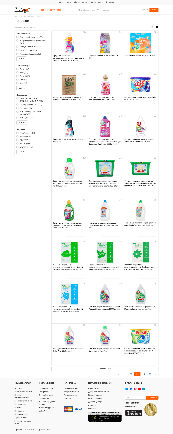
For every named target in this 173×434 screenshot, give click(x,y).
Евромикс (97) (26, 108)
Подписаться (152, 398)
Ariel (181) (24, 73)
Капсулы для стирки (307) (31, 47)
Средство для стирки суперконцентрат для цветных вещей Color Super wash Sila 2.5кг (68, 58)
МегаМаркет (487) (27, 133)
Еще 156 (22, 88)
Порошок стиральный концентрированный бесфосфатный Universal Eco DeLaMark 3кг (68, 267)
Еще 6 (21, 58)
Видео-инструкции (46, 408)
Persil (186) (24, 69)
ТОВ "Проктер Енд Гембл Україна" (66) (30, 113)
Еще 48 (22, 122)
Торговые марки (21, 418)
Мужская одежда (95, 398)
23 (131, 374)
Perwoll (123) (25, 76)
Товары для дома (29, 17)
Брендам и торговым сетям (23, 422)
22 (124, 374)
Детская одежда (95, 402)
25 (144, 374)
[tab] (51, 9)
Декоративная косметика (98, 392)
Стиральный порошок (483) (31, 37)
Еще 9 (21, 152)
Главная (17, 17)
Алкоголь (92, 405)
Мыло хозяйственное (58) (30, 54)
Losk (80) (23, 80)
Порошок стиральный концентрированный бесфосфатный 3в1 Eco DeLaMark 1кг (68, 309)
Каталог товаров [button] (51, 9)
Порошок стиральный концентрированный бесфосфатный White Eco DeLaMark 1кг (104, 267)
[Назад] (118, 374)
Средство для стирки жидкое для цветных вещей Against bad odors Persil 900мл (67, 225)
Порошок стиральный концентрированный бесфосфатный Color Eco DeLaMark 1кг (139, 267)
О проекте (18, 388)
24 (137, 374)
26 (150, 374)
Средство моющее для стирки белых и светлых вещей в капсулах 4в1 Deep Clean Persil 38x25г (140, 350)
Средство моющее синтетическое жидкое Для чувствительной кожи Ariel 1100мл (67, 183)
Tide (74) (23, 83)
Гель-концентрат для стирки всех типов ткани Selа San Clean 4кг (103, 225)
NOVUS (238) (25, 144)
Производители (21, 414)
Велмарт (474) (25, 137)
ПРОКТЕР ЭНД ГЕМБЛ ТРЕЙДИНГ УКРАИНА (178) (31, 99)
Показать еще (105, 369)
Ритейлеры (19, 408)
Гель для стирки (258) (29, 50)
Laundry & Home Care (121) (31, 105)
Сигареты (92, 408)
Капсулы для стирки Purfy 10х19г (140, 55)
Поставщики (19, 411)
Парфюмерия (93, 388)
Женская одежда (95, 395)
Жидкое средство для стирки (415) (32, 42)
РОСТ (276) (24, 140)
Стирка (39, 17)
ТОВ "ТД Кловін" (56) (28, 118)
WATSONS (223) (26, 147)
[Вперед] (155, 374)
